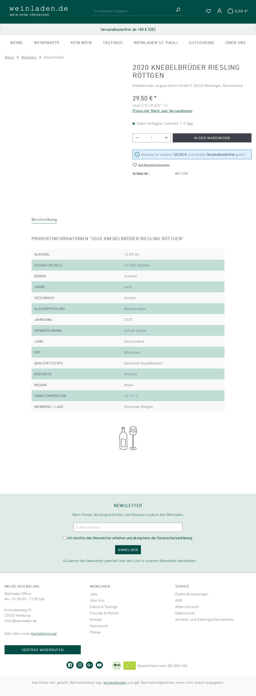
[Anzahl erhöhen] (166, 137)
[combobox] (132, 11)
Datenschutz (185, 613)
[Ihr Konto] (219, 11)
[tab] (44, 219)
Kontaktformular (44, 633)
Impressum (99, 626)
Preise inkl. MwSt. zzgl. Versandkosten (162, 111)
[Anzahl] (152, 137)
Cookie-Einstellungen (191, 594)
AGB (178, 600)
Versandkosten (114, 682)
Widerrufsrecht (187, 607)
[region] (64, 128)
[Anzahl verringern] (137, 137)
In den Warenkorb (212, 138)
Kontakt (96, 619)
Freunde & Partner (104, 613)
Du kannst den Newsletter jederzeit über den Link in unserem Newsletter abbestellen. (130, 561)
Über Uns (97, 600)
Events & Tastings (103, 607)
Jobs (93, 594)
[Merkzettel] (208, 11)
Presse (95, 632)
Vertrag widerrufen (43, 650)
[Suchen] (178, 11)
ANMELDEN (128, 550)
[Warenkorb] (238, 10)
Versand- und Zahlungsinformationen (204, 619)
